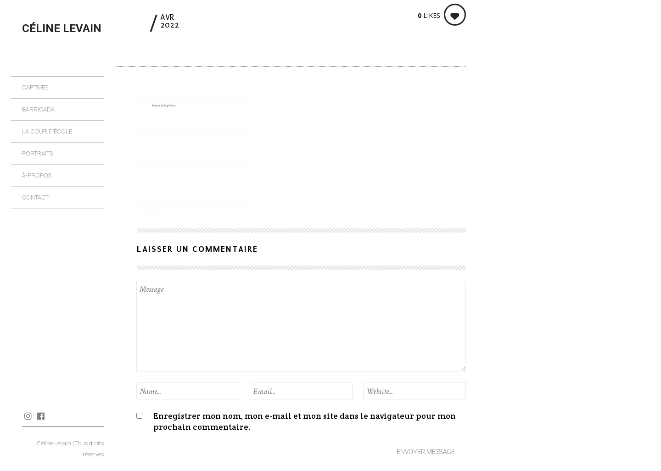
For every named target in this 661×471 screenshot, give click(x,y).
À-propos (36, 175)
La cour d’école (47, 131)
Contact (35, 197)
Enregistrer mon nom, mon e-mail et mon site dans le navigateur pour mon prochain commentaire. (304, 421)
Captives (35, 87)
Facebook (40, 416)
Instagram (28, 416)
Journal (53, 416)
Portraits (37, 153)
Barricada (38, 109)
